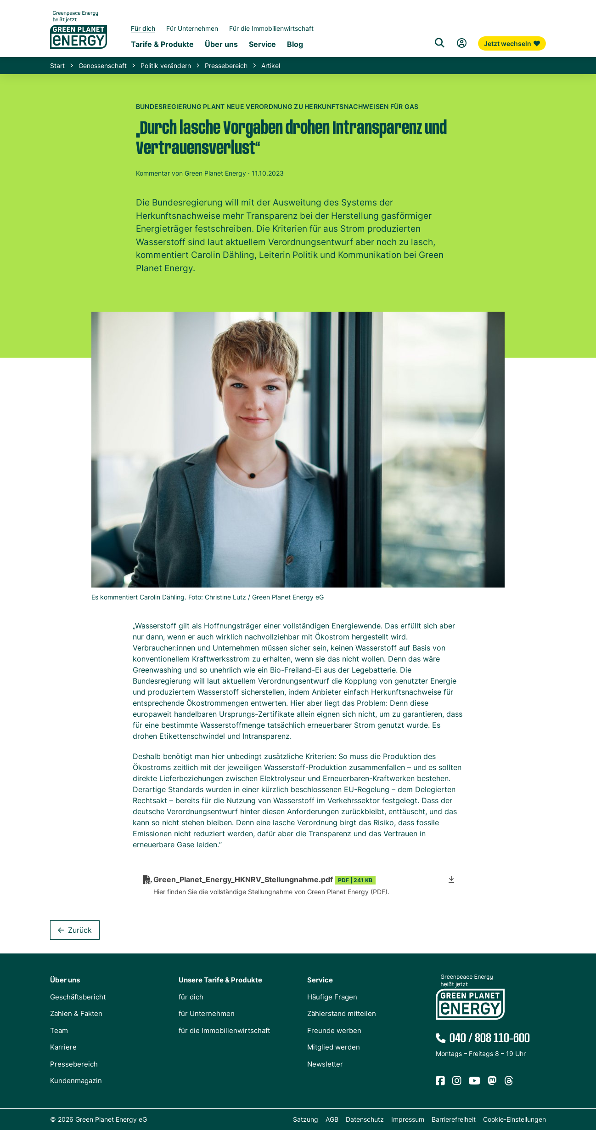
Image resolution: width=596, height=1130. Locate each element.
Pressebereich (226, 65)
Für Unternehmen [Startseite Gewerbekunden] (192, 28)
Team (59, 1030)
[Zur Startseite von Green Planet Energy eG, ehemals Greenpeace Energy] (78, 37)
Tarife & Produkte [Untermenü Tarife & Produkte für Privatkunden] (162, 44)
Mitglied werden (333, 1047)
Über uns (65, 980)
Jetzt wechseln (512, 43)
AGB (332, 1119)
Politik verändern (166, 65)
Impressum (407, 1119)
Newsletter (325, 1064)
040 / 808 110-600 (490, 1038)
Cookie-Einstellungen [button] (514, 1119)
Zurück (80, 930)
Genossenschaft (103, 65)
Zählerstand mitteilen (341, 1013)
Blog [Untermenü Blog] (295, 44)
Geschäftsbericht (78, 997)
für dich (191, 997)
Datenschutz (365, 1119)
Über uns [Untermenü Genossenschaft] (221, 44)
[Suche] (439, 43)
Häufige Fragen (332, 997)
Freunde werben (334, 1030)
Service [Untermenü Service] (262, 44)
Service (320, 980)
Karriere (63, 1047)
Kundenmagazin (76, 1080)
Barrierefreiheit (454, 1119)
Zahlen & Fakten (76, 1013)
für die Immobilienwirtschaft (224, 1030)
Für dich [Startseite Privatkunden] (143, 28)
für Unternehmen (207, 1013)
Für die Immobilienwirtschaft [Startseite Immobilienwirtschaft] (271, 28)
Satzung (305, 1119)
